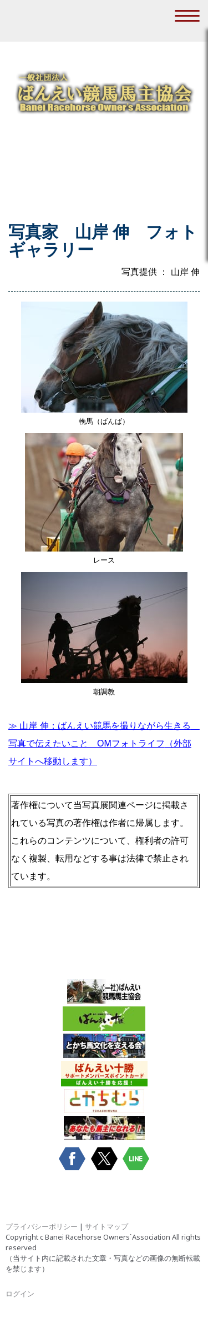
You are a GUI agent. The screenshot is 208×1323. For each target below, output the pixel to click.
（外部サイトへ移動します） (104, 743)
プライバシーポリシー (42, 1226)
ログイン (20, 1294)
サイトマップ (106, 1226)
